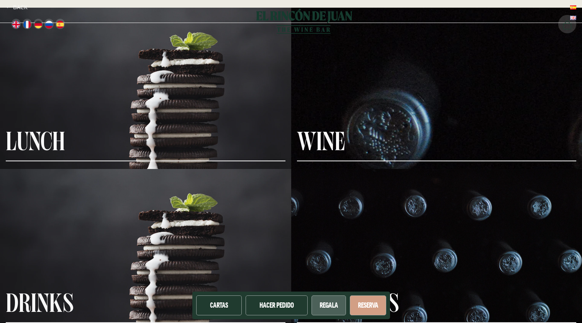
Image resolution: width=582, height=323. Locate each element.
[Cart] (567, 24)
